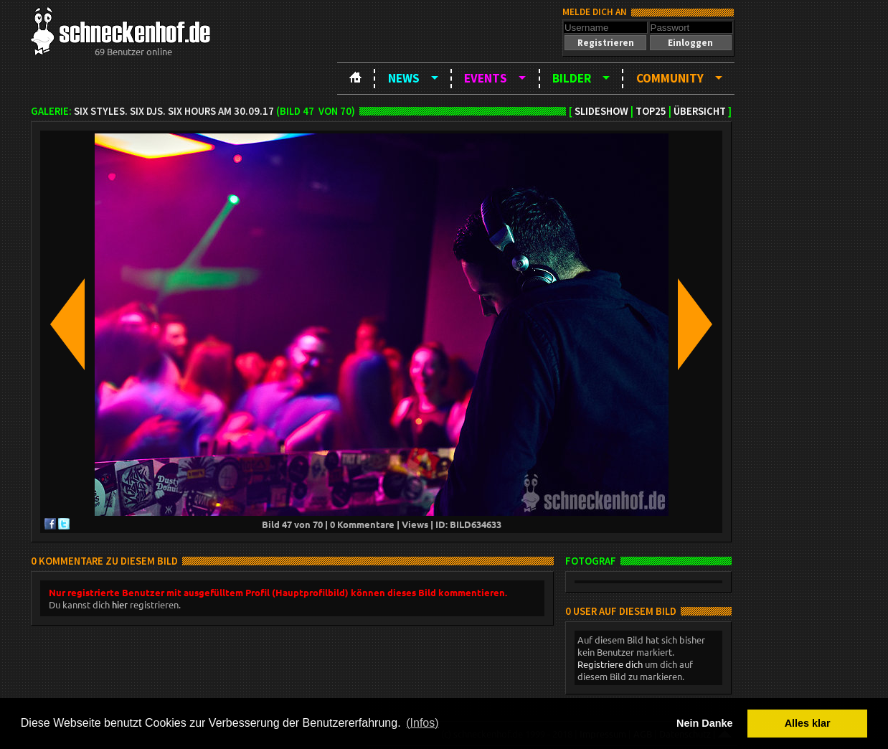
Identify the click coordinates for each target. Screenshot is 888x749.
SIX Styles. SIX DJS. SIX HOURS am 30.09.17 (174, 111)
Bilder (571, 78)
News (404, 78)
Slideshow (601, 111)
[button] (605, 42)
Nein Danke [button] (704, 723)
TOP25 (651, 111)
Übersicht (700, 111)
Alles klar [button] (808, 723)
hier (120, 604)
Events (485, 78)
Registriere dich (610, 664)
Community (670, 78)
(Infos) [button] (422, 723)
